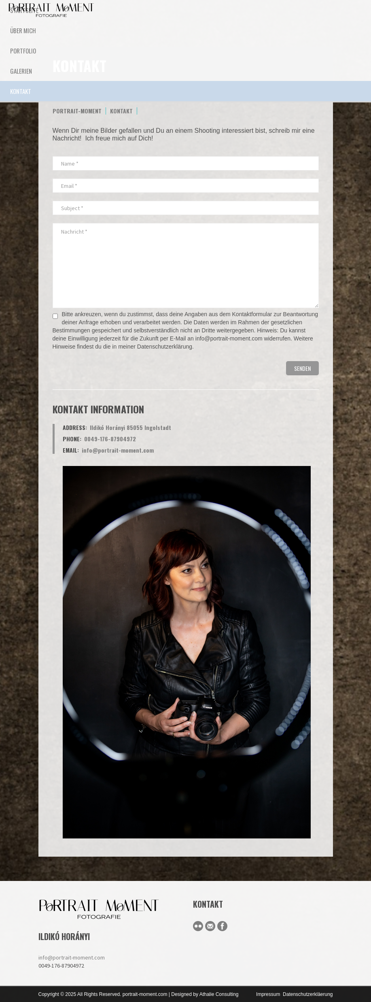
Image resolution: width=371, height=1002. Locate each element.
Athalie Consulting (219, 994)
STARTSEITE (24, 10)
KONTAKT (20, 91)
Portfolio (23, 50)
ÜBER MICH (23, 30)
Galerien (21, 70)
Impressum (268, 994)
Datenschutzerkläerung (308, 994)
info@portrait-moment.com (71, 957)
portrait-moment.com (145, 994)
